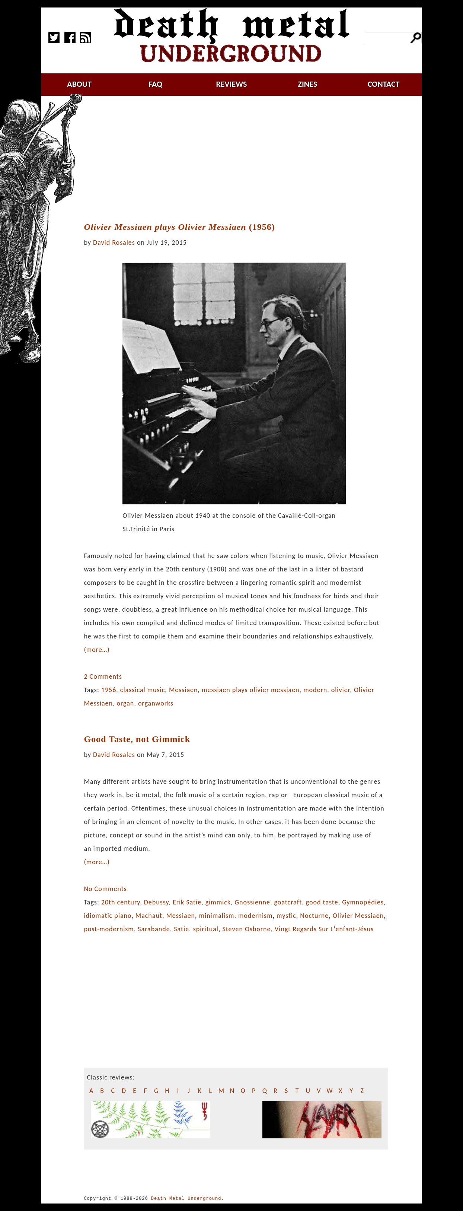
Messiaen (183, 690)
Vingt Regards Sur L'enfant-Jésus (324, 929)
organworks (155, 703)
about (79, 84)
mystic (286, 916)
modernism (255, 916)
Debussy (156, 902)
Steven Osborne (247, 929)
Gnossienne (252, 902)
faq (155, 84)
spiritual (205, 929)
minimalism (216, 916)
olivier (340, 690)
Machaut (148, 916)
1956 (108, 690)
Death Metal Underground (186, 1198)
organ (125, 703)
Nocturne (314, 916)
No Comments (105, 889)
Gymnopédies (363, 902)
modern (315, 690)
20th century (120, 902)
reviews (231, 84)
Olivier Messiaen (358, 916)
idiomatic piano (107, 916)
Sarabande (154, 929)
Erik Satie (187, 902)
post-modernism (109, 929)
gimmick (218, 902)
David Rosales (114, 242)
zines (307, 84)
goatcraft (288, 902)
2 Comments (103, 676)
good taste (322, 902)
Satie (181, 929)
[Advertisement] (240, 159)
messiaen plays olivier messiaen (251, 690)
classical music (142, 690)
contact (384, 84)
